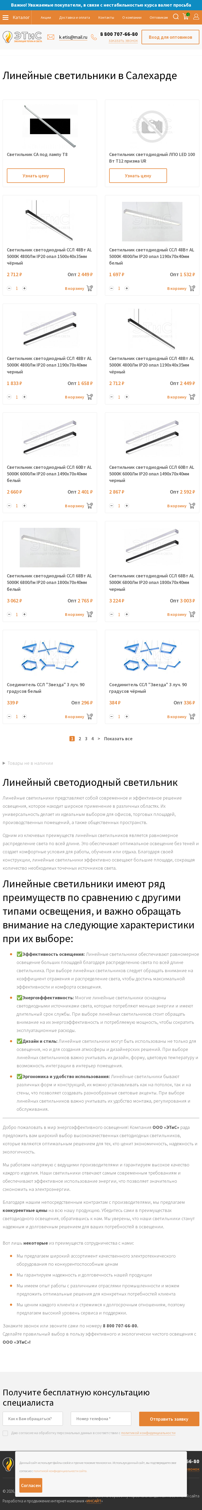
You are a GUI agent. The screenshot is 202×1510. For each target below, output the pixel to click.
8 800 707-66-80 (119, 34)
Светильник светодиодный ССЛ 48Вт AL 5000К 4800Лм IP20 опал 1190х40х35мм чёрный (151, 364)
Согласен (31, 1485)
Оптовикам (159, 17)
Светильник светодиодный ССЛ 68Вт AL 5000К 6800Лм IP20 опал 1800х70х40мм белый (49, 582)
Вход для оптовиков (170, 37)
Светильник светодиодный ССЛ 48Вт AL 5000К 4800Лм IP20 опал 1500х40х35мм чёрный (49, 256)
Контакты (106, 17)
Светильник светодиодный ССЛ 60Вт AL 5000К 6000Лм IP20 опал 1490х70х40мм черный (151, 473)
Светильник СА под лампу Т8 (37, 154)
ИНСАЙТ (94, 1500)
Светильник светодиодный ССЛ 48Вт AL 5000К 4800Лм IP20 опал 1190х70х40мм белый (151, 256)
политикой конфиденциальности (148, 1432)
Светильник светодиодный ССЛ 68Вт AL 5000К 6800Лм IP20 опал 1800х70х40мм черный (151, 582)
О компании (132, 17)
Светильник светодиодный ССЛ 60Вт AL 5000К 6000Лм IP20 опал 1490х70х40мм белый (49, 473)
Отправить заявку (169, 1419)
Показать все (118, 738)
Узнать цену (36, 176)
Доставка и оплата (74, 17)
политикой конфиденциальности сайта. (60, 1471)
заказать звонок (123, 40)
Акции (46, 17)
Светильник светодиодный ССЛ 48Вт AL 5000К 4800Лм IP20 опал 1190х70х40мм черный (49, 364)
